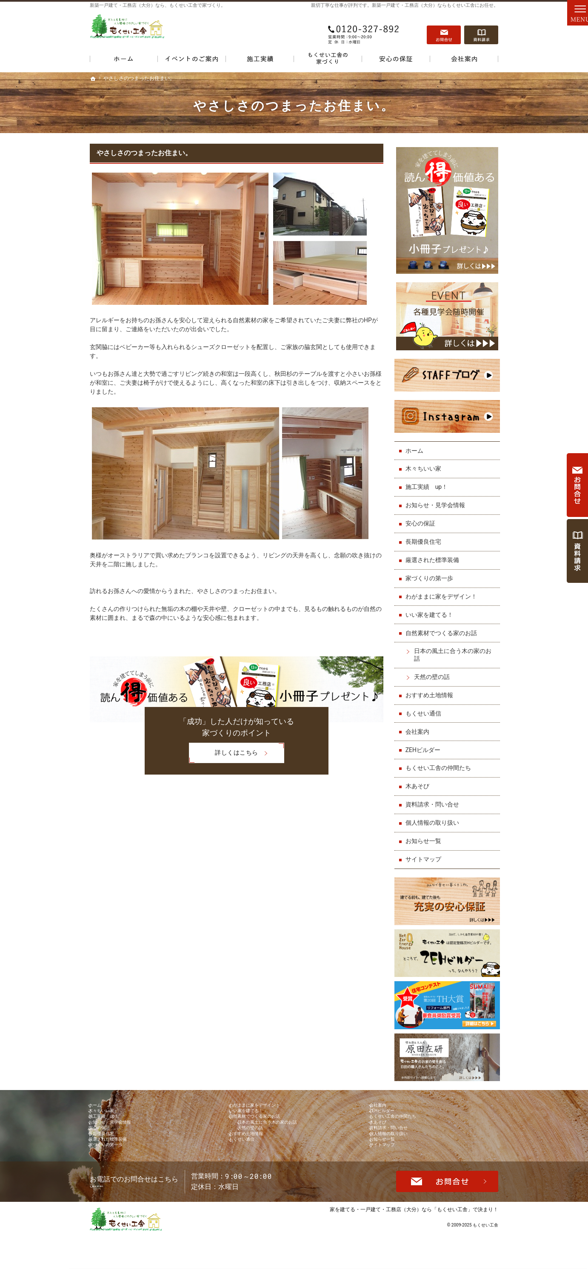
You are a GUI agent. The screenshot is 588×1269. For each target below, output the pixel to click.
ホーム (416, 444)
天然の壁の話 (433, 670)
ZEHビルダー (424, 743)
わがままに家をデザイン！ (443, 590)
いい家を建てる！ (431, 608)
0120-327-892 (363, 30)
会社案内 (419, 725)
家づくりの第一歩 (431, 572)
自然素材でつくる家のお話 (443, 626)
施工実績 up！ (428, 480)
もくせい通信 (425, 707)
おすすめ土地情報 (431, 689)
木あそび (419, 780)
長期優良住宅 (425, 535)
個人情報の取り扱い (434, 816)
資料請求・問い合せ (434, 798)
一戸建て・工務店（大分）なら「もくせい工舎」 (416, 1242)
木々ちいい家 (425, 462)
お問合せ (444, 30)
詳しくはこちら (223, 754)
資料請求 (481, 30)
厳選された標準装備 (434, 554)
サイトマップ (425, 853)
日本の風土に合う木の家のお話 (454, 649)
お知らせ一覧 (425, 835)
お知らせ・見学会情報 (437, 499)
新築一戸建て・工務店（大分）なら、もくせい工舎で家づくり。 (157, 5)
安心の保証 (422, 517)
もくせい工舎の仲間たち (440, 761)
